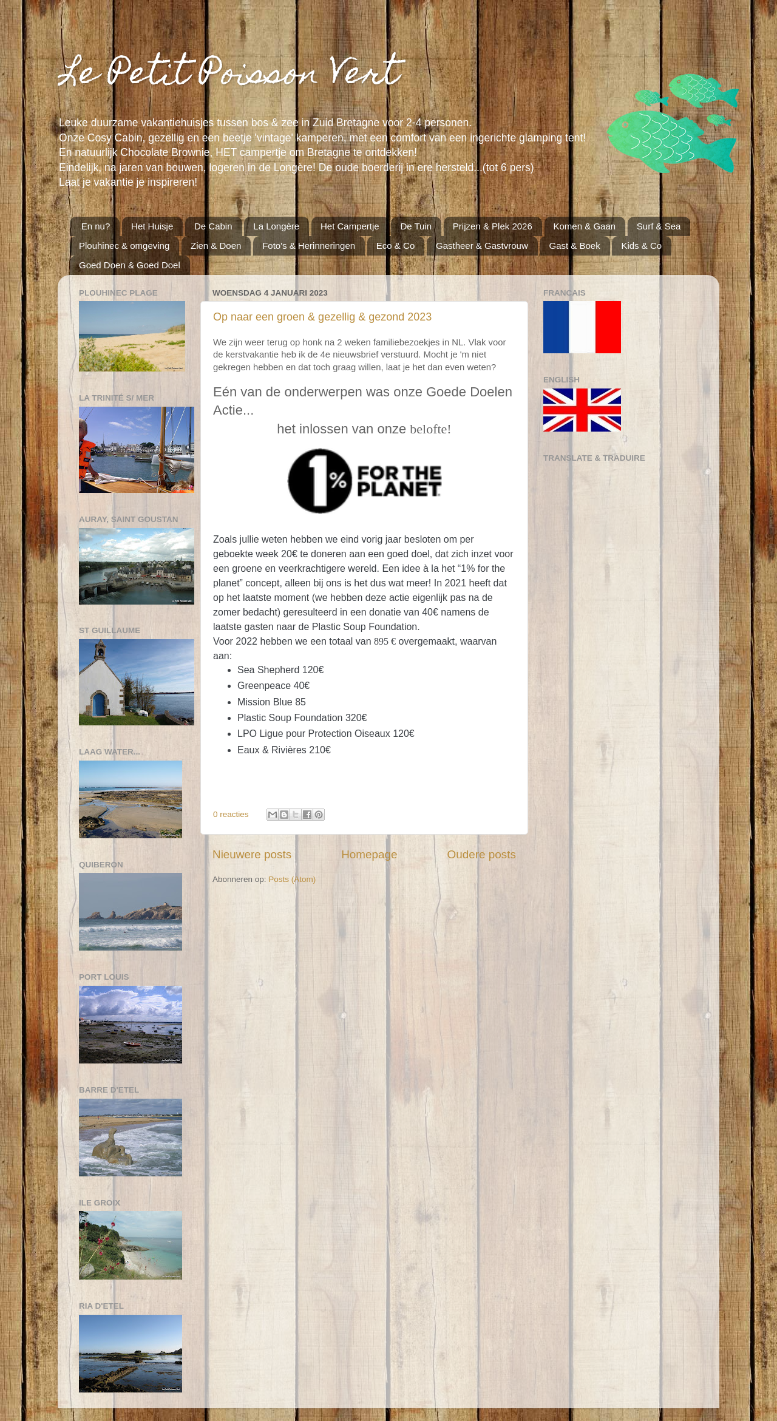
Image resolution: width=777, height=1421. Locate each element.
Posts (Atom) (292, 879)
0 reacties (231, 814)
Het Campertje (350, 226)
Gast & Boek (574, 245)
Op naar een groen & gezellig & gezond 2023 (322, 317)
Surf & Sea (659, 226)
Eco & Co (395, 245)
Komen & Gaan (585, 226)
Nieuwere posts (251, 854)
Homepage (369, 854)
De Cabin (213, 226)
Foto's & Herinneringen (308, 245)
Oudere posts (481, 854)
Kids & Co (641, 245)
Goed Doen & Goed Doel (129, 265)
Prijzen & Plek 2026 (492, 226)
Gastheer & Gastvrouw (482, 245)
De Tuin (416, 226)
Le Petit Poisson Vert (228, 76)
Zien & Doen (216, 245)
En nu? (95, 226)
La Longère (276, 226)
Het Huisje (152, 226)
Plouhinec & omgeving (124, 245)
